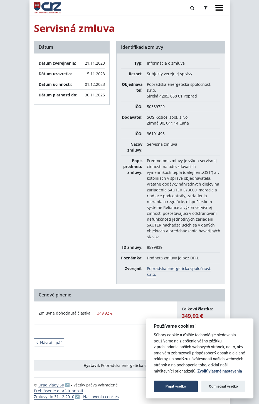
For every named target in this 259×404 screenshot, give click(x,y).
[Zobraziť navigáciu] (219, 8)
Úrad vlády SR (51, 385)
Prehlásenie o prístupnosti (58, 390)
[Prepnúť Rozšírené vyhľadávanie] (205, 8)
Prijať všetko (176, 386)
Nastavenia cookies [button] (101, 396)
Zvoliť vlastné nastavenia (220, 371)
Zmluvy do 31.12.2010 (54, 396)
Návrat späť (49, 342)
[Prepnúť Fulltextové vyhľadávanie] (192, 8)
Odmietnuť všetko (223, 386)
